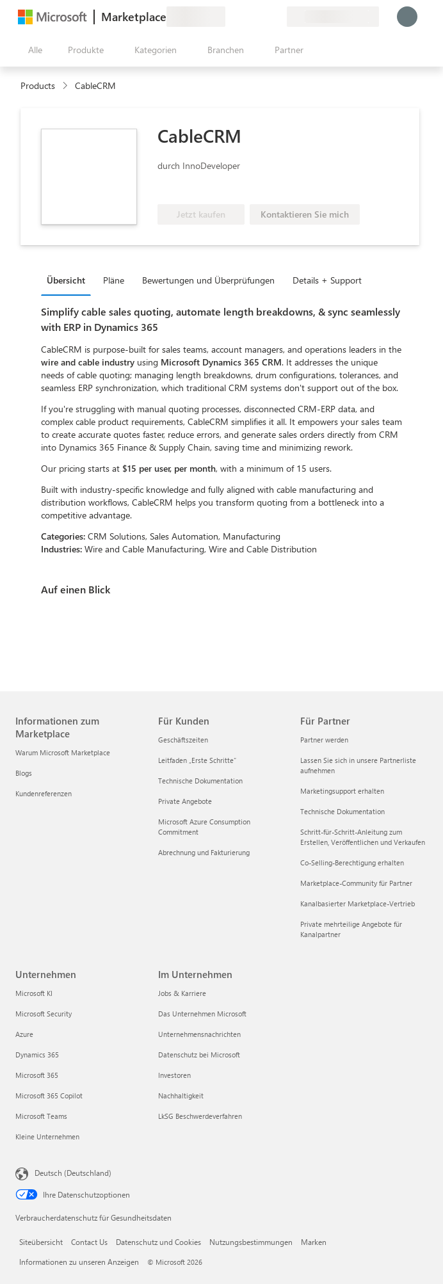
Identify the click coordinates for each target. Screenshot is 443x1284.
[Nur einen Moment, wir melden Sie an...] (407, 16)
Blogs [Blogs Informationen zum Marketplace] (23, 773)
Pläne (113, 280)
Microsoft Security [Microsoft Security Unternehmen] (43, 1013)
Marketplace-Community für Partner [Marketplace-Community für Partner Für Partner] (356, 883)
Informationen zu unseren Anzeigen (79, 1261)
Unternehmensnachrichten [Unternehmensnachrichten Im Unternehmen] (199, 1034)
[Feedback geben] (230, 16)
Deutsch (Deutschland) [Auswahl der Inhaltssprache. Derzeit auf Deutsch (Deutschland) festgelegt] (73, 1173)
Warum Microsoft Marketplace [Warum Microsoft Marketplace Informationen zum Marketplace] (62, 752)
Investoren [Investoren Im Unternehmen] (174, 1075)
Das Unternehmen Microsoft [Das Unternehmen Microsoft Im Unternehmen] (202, 1013)
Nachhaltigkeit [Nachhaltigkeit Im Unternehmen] (181, 1095)
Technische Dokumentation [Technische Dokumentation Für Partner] (342, 811)
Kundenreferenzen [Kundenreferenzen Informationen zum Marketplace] (43, 793)
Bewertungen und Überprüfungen (208, 280)
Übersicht (66, 280)
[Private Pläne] (276, 16)
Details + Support (327, 280)
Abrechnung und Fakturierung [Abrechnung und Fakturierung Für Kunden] (204, 852)
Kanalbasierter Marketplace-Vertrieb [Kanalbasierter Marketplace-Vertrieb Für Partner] (357, 903)
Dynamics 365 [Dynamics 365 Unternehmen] (37, 1054)
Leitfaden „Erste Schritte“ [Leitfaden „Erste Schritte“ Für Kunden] (197, 760)
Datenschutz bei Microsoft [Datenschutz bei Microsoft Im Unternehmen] (199, 1054)
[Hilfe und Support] (246, 16)
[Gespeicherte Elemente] (261, 16)
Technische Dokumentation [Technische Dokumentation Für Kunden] (200, 780)
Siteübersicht (41, 1242)
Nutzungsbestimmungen (251, 1242)
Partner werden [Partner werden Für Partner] (324, 739)
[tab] (69, 280)
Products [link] (37, 85)
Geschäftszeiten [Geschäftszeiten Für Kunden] (183, 739)
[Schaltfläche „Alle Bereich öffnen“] (32, 50)
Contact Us (89, 1242)
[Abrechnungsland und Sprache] (333, 16)
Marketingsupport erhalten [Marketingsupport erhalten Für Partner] (342, 791)
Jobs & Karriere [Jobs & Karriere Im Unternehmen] (182, 993)
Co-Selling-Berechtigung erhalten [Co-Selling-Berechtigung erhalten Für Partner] (352, 862)
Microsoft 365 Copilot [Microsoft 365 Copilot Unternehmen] (49, 1095)
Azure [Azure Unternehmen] (24, 1034)
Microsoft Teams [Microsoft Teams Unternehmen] (41, 1116)
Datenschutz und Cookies (158, 1242)
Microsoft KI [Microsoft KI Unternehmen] (33, 993)
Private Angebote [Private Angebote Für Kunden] (185, 801)
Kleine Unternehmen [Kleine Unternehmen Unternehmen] (47, 1136)
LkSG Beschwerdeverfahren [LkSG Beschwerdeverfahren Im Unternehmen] (200, 1116)
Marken (313, 1242)
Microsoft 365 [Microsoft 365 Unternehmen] (36, 1075)
